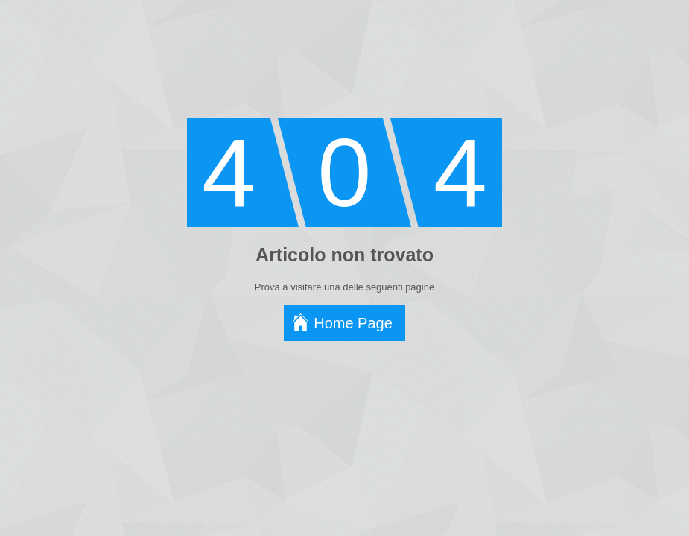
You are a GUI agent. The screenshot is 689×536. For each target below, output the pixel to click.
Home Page (353, 323)
